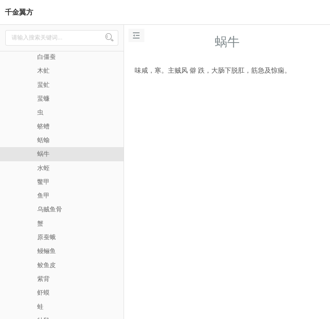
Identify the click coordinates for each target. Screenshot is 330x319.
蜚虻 (43, 84)
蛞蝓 (43, 140)
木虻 (43, 70)
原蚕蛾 (46, 237)
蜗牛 (43, 153)
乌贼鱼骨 (49, 209)
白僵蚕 (46, 56)
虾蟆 (43, 292)
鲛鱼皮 (46, 264)
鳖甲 (43, 181)
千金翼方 (19, 12)
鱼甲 (43, 195)
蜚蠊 (43, 98)
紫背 (43, 278)
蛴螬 (43, 126)
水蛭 (43, 167)
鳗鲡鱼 (46, 250)
